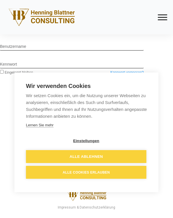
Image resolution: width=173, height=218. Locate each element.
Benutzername (13, 46)
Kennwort (8, 64)
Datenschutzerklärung (97, 207)
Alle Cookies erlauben (86, 172)
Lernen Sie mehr (39, 125)
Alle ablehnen (86, 156)
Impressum (67, 207)
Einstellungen (86, 141)
